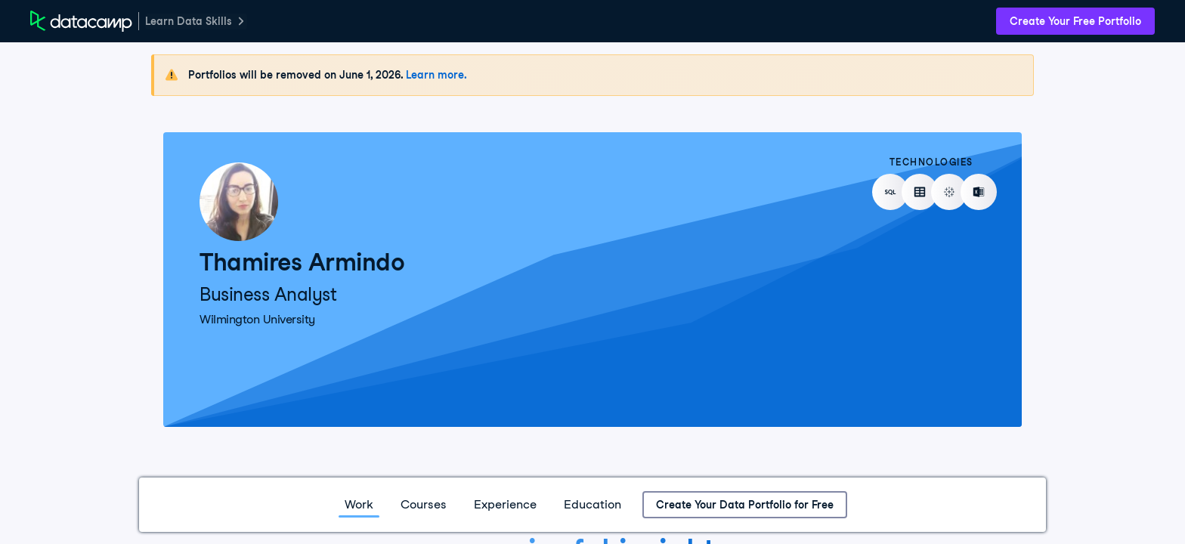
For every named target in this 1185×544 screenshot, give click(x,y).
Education (592, 504)
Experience (505, 504)
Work (359, 504)
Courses (424, 504)
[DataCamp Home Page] (81, 21)
